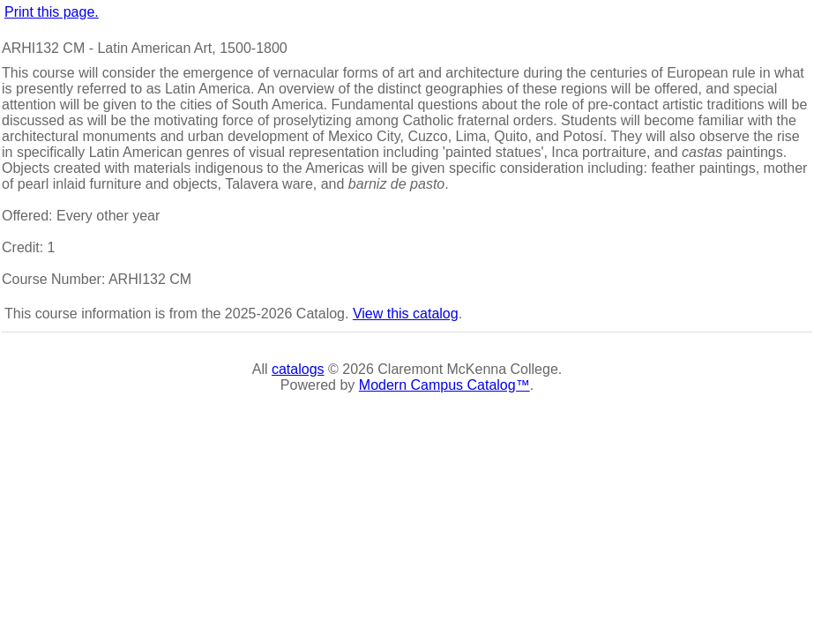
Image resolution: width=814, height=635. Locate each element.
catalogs (298, 369)
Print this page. (51, 11)
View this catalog (406, 313)
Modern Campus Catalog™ (444, 384)
